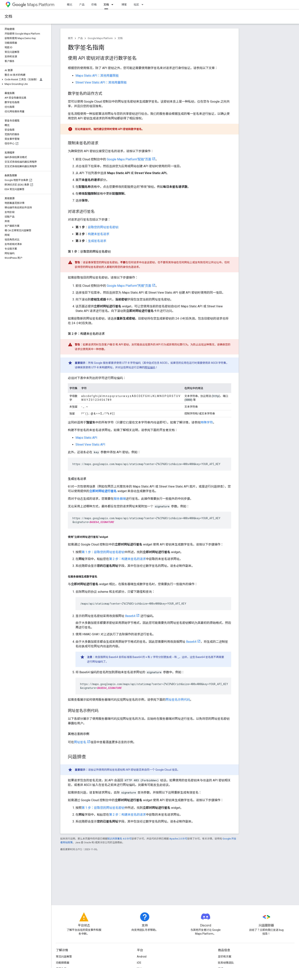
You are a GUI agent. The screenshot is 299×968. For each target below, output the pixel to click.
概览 (69, 4)
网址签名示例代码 (178, 699)
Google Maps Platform (100, 38)
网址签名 (80, 742)
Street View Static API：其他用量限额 (101, 82)
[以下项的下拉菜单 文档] (113, 4)
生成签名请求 (97, 241)
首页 (70, 38)
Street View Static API (90, 444)
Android (141, 956)
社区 (136, 4)
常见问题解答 (64, 956)
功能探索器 (62, 962)
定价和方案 (224, 956)
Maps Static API (86, 437)
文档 (8, 16)
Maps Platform (33, 4)
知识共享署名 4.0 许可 (119, 838)
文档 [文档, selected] (106, 4)
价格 (94, 4)
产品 (81, 4)
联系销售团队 (226, 962)
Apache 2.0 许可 (178, 838)
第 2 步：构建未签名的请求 (127, 559)
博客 (124, 4)
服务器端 (120, 498)
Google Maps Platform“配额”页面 (129, 159)
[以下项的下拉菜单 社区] (143, 4)
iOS (139, 962)
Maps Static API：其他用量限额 (97, 75)
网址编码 (150, 367)
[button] (25, 79)
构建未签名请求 (98, 234)
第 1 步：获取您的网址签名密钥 (103, 552)
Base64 (130, 616)
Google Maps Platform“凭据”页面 (129, 286)
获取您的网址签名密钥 (103, 227)
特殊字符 (207, 422)
